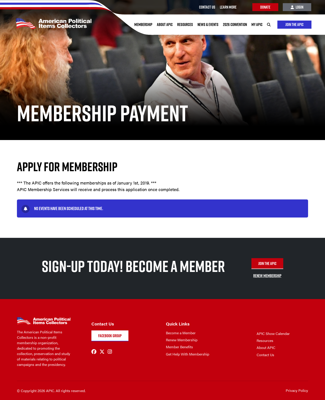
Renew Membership (181, 339)
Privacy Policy (297, 390)
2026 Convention (235, 24)
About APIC (165, 24)
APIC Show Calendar (273, 333)
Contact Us (265, 354)
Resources (185, 24)
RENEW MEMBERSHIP (267, 275)
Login (297, 7)
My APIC (256, 24)
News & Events (207, 24)
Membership (143, 24)
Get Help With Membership (187, 354)
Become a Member (181, 332)
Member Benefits (179, 346)
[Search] (269, 24)
